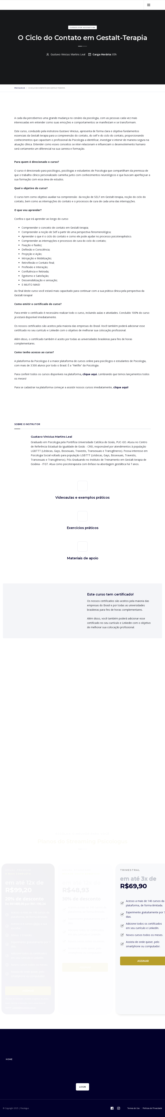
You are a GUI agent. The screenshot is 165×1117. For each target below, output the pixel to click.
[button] (148, 5)
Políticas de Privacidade (152, 1108)
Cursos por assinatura (82, 27)
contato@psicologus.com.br (24, 1007)
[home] (37, 5)
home (9, 1059)
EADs (36, 924)
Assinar (28, 990)
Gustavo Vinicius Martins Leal (68, 54)
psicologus (19, 88)
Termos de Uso (133, 1108)
